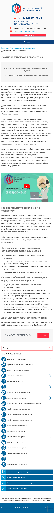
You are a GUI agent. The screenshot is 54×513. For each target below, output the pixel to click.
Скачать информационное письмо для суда (19, 483)
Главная (4, 48)
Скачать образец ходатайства (14, 489)
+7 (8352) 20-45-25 (29, 17)
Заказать (42, 335)
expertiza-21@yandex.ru (28, 31)
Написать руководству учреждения (16, 472)
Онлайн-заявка (28, 35)
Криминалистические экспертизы (22, 48)
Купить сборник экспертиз (13, 477)
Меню (27, 42)
